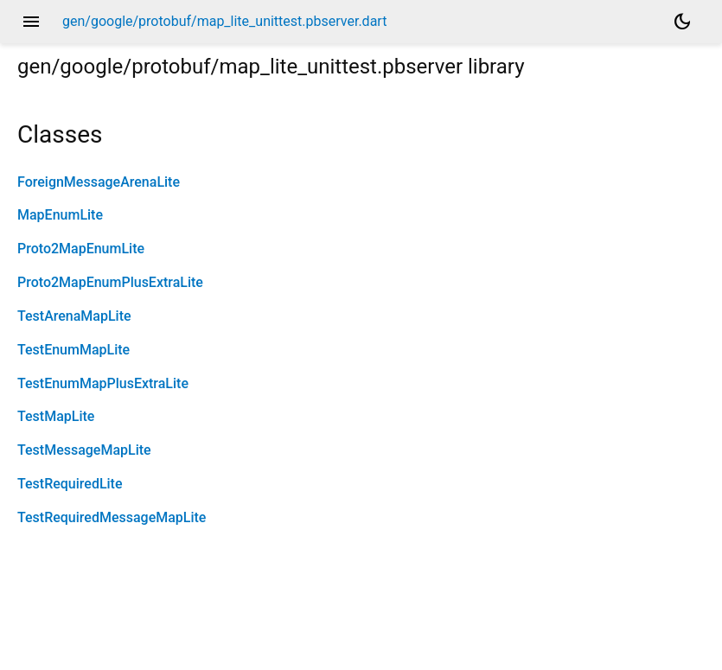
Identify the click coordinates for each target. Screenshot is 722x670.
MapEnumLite (60, 215)
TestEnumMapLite (73, 349)
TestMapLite (55, 416)
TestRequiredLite (70, 483)
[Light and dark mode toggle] (682, 21)
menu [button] (31, 21)
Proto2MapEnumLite (80, 248)
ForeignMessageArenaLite (98, 182)
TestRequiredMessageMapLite (111, 517)
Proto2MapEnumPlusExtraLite (110, 282)
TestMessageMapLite (84, 450)
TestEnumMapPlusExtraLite (102, 383)
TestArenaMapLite (74, 316)
